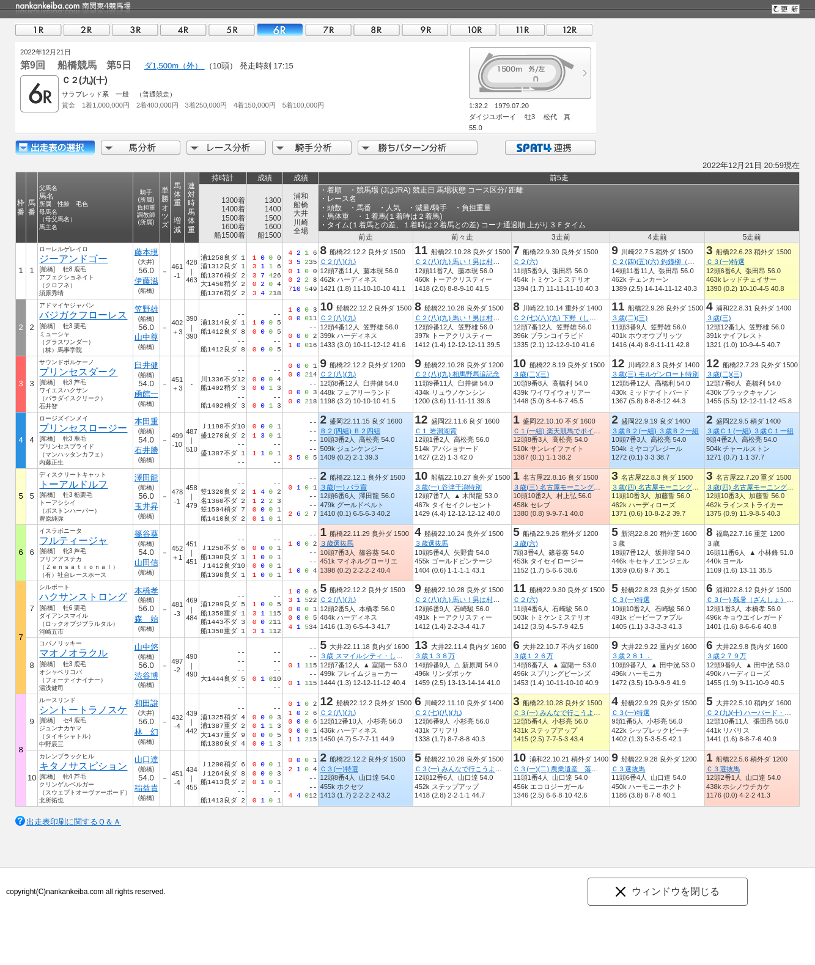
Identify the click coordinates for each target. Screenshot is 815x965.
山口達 (146, 759)
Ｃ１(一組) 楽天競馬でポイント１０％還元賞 (580, 431)
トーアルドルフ (73, 484)
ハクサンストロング (83, 597)
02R (87, 29)
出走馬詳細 (55, 148)
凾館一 (146, 393)
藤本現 (146, 252)
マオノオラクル (73, 653)
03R (135, 29)
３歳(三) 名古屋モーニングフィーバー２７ (577, 487)
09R (425, 29)
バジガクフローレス (83, 315)
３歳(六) (525, 543)
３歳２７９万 (726, 655)
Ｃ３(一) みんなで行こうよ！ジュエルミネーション (590, 712)
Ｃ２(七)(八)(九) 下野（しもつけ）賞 (567, 317)
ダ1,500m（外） (174, 65)
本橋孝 (146, 590)
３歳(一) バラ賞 (343, 487)
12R (570, 29)
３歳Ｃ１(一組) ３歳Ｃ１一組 (750, 431)
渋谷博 (146, 675)
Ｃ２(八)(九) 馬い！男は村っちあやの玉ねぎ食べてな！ (497, 261)
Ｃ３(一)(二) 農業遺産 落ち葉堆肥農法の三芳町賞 (589, 768)
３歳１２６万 (533, 655)
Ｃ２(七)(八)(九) (438, 712)
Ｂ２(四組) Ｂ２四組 (350, 431)
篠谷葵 (146, 533)
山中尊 (146, 337)
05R (231, 29)
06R (280, 29)
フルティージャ (73, 540)
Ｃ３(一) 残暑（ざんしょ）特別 (753, 599)
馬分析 (140, 148)
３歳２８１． (631, 655)
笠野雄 (146, 309)
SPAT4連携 (550, 148)
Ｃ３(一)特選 (725, 261)
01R (38, 29)
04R (183, 29)
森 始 (146, 618)
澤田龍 (146, 477)
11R (521, 29)
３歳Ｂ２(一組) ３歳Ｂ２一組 (655, 431)
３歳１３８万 (435, 655)
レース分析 (226, 148)
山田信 (146, 562)
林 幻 (146, 731)
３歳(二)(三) (629, 317)
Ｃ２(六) (525, 261)
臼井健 (146, 365)
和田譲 (146, 703)
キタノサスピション (83, 766)
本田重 (146, 421)
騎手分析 (312, 148)
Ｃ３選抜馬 (628, 768)
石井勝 (146, 450)
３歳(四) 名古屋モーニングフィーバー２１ (675, 487)
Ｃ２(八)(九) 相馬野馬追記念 (457, 374)
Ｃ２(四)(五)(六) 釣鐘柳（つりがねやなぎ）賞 (679, 261)
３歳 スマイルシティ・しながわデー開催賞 (384, 655)
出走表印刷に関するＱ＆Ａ (73, 821)
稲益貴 (146, 788)
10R (473, 29)
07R (328, 29)
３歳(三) (718, 317)
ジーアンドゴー (73, 259)
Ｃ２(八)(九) (338, 261)
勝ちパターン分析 (418, 148)
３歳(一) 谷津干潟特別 (448, 487)
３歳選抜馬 (336, 543)
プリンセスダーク (78, 372)
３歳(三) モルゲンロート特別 (655, 374)
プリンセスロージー (83, 428)
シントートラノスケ (83, 710)
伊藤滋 (146, 280)
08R (376, 29)
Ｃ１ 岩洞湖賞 (436, 431)
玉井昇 (146, 506)
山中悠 (146, 646)
